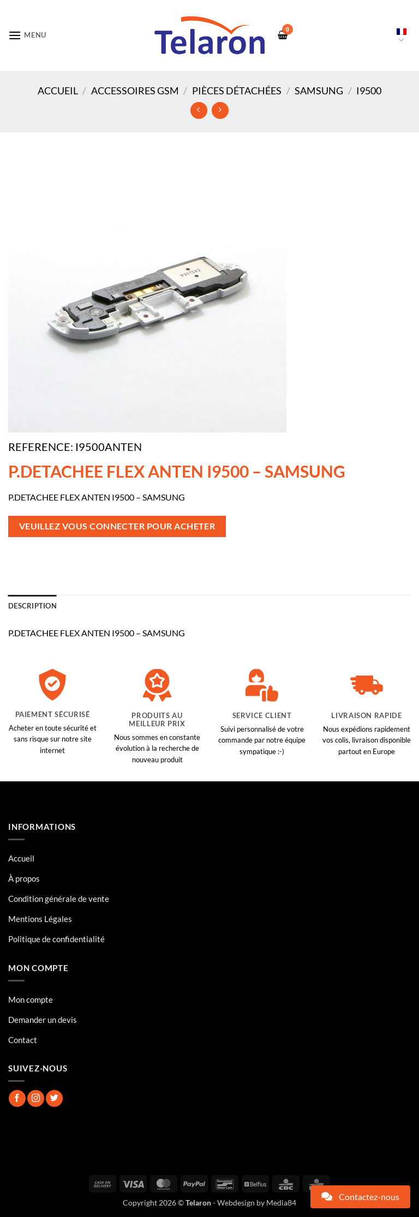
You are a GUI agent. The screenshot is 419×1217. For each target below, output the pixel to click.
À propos (24, 878)
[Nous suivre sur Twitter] (54, 1098)
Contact (22, 1040)
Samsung (319, 91)
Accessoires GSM (135, 91)
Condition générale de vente (58, 898)
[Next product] (198, 110)
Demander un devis (42, 1020)
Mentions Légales (40, 919)
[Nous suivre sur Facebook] (17, 1098)
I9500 (368, 91)
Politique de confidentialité (56, 939)
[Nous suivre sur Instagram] (35, 1098)
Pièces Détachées (237, 91)
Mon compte (30, 999)
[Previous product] (220, 110)
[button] (27, 35)
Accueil (58, 91)
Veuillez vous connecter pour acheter (117, 526)
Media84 (281, 1202)
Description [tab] (32, 605)
